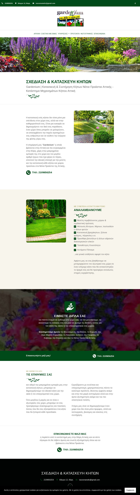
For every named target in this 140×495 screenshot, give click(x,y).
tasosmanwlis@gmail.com (45, 3)
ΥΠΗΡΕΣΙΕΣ (63, 34)
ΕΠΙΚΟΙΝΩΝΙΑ (99, 34)
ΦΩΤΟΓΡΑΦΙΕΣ (87, 34)
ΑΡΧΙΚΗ (37, 34)
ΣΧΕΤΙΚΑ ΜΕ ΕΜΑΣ (49, 34)
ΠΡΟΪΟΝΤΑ (75, 34)
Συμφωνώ (130, 490)
